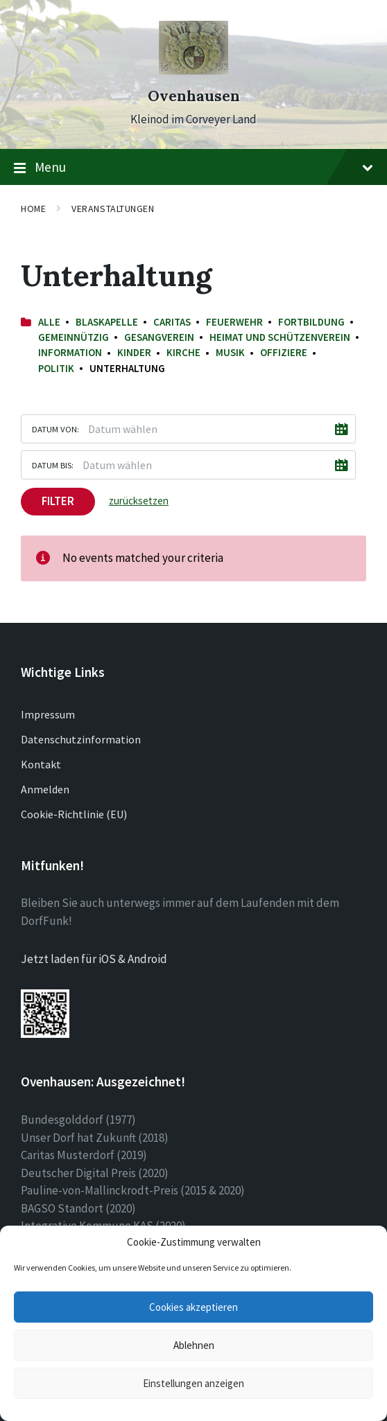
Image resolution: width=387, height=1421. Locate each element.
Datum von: (55, 428)
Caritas (172, 321)
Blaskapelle (107, 321)
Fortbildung (311, 321)
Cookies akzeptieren (193, 1307)
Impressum (48, 714)
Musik (230, 352)
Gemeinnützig (73, 337)
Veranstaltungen (112, 208)
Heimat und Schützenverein (279, 337)
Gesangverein (159, 337)
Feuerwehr (234, 321)
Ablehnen (193, 1345)
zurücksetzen (139, 500)
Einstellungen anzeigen (193, 1383)
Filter (58, 501)
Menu (193, 168)
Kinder (134, 352)
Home (33, 208)
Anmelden (45, 789)
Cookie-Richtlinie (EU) (74, 814)
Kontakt (41, 764)
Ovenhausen (194, 96)
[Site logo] (193, 70)
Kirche (183, 352)
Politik (56, 368)
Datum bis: (53, 464)
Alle (49, 321)
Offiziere (283, 352)
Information (70, 352)
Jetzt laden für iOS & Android (94, 959)
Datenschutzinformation (81, 739)
